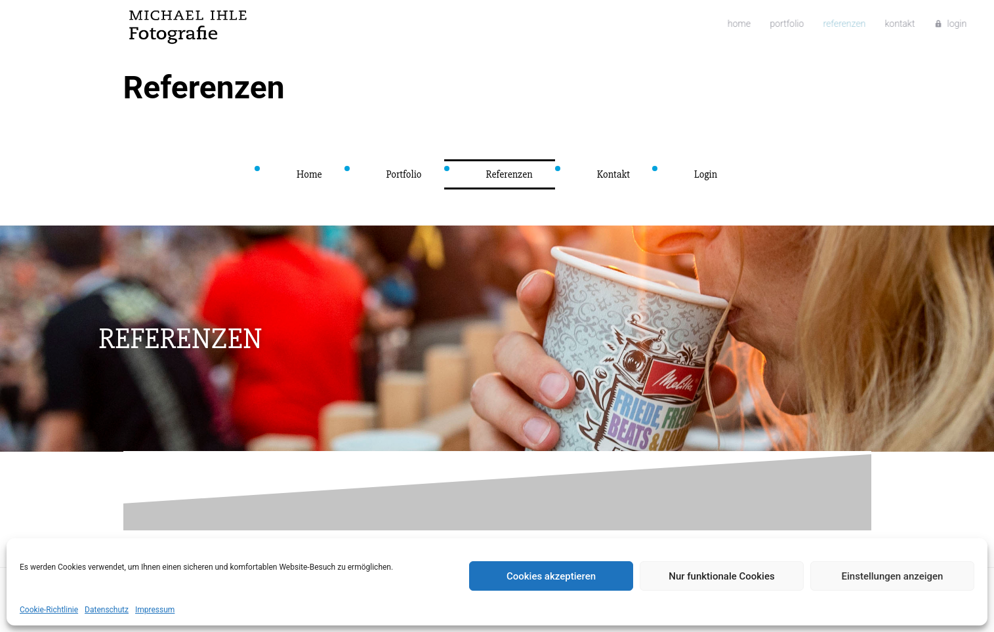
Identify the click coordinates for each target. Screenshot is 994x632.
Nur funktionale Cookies (721, 576)
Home (667, 24)
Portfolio (710, 24)
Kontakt (810, 24)
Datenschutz (107, 609)
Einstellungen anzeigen (892, 576)
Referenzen (760, 24)
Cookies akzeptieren (551, 576)
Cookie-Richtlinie (49, 609)
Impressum (155, 609)
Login (861, 24)
